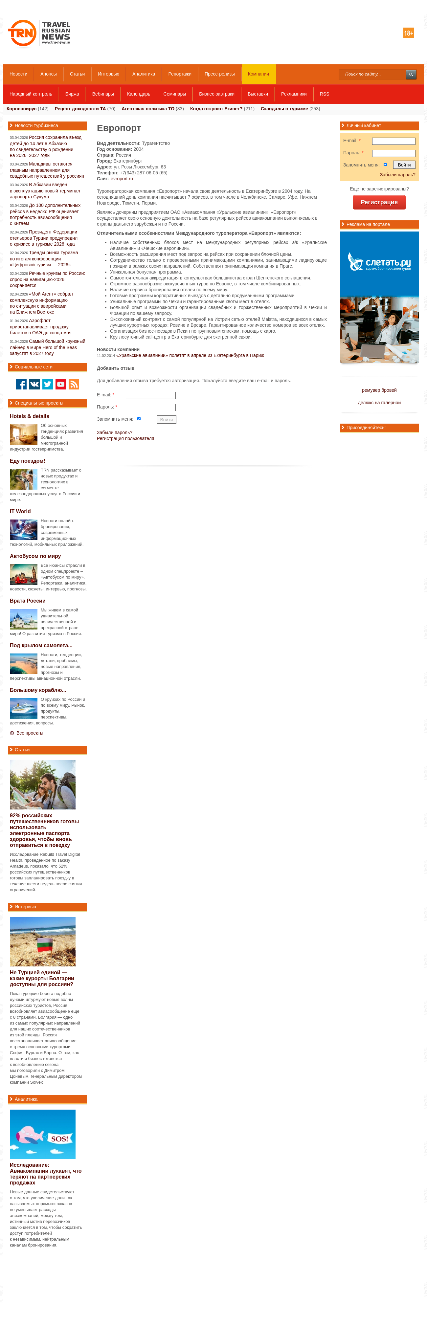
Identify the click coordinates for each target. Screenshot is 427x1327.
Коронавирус (21, 108)
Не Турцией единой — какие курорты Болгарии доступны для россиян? (42, 978)
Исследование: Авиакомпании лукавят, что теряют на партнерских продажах (46, 1173)
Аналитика (143, 74)
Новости (18, 74)
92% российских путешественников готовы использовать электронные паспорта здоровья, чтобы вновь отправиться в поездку (44, 830)
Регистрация (379, 202)
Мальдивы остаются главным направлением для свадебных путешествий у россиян (47, 170)
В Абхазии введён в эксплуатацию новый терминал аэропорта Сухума (45, 190)
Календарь (138, 94)
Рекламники (294, 94)
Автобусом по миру (35, 556)
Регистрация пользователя (125, 438)
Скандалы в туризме (284, 108)
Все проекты (29, 733)
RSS (324, 94)
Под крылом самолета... (41, 645)
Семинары (175, 94)
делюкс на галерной (379, 402)
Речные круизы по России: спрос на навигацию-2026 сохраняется (47, 279)
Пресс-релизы (220, 74)
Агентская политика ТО (148, 108)
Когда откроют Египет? (216, 108)
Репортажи (179, 74)
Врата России (28, 601)
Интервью (108, 74)
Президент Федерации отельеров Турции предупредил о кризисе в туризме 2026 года (44, 238)
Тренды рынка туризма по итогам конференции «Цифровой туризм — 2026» (44, 258)
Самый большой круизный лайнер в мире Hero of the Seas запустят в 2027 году (47, 347)
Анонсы (48, 74)
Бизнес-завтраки (217, 94)
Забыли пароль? (114, 432)
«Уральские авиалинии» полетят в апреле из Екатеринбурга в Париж (190, 355)
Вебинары (103, 94)
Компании (258, 74)
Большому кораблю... (38, 690)
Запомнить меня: (115, 419)
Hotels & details (29, 416)
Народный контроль (31, 94)
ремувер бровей (379, 390)
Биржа (72, 94)
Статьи (77, 74)
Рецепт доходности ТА (80, 108)
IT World (20, 511)
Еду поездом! (27, 461)
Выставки (258, 94)
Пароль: (107, 406)
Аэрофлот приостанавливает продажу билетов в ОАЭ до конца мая (41, 326)
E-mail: (105, 394)
